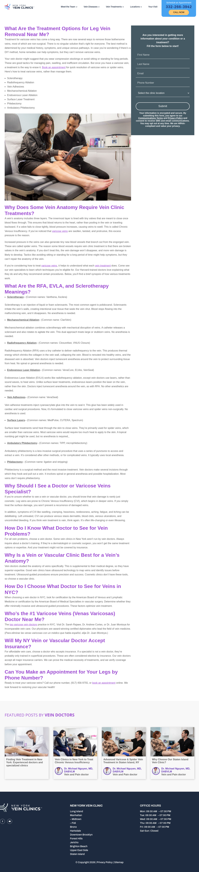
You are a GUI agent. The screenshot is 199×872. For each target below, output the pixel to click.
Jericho (74, 842)
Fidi (74, 823)
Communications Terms (150, 118)
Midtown (76, 819)
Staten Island (77, 854)
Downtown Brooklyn (81, 834)
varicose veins (60, 231)
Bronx (73, 827)
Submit (162, 106)
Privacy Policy (175, 118)
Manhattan (76, 815)
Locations (135, 7)
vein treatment (103, 265)
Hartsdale (75, 830)
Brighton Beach (78, 846)
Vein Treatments (114, 7)
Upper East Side (79, 850)
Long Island (76, 811)
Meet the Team (68, 7)
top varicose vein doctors (23, 624)
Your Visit (152, 7)
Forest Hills (76, 838)
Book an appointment (53, 67)
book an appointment (103, 683)
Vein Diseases (90, 7)
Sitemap (118, 862)
